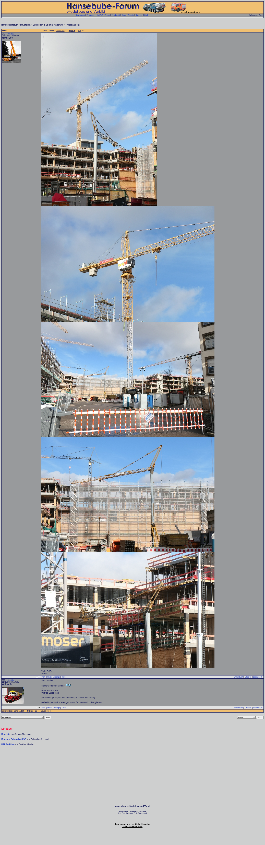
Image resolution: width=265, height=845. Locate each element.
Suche (107, 15)
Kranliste (5, 734)
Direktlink (10, 34)
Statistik (131, 15)
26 (74, 31)
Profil (43, 677)
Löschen (256, 677)
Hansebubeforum (9, 25)
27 (79, 31)
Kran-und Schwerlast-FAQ (14, 739)
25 (70, 31)
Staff (146, 15)
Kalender (139, 15)
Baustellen (25, 25)
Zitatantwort (238, 677)
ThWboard (133, 811)
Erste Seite (60, 31)
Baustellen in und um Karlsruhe (48, 25)
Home (124, 15)
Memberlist (116, 15)
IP (262, 677)
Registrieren (80, 15)
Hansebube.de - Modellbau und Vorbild (132, 806)
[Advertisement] (132, 755)
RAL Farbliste (8, 744)
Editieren (248, 677)
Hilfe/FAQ (99, 15)
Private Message (53, 677)
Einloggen (90, 15)
